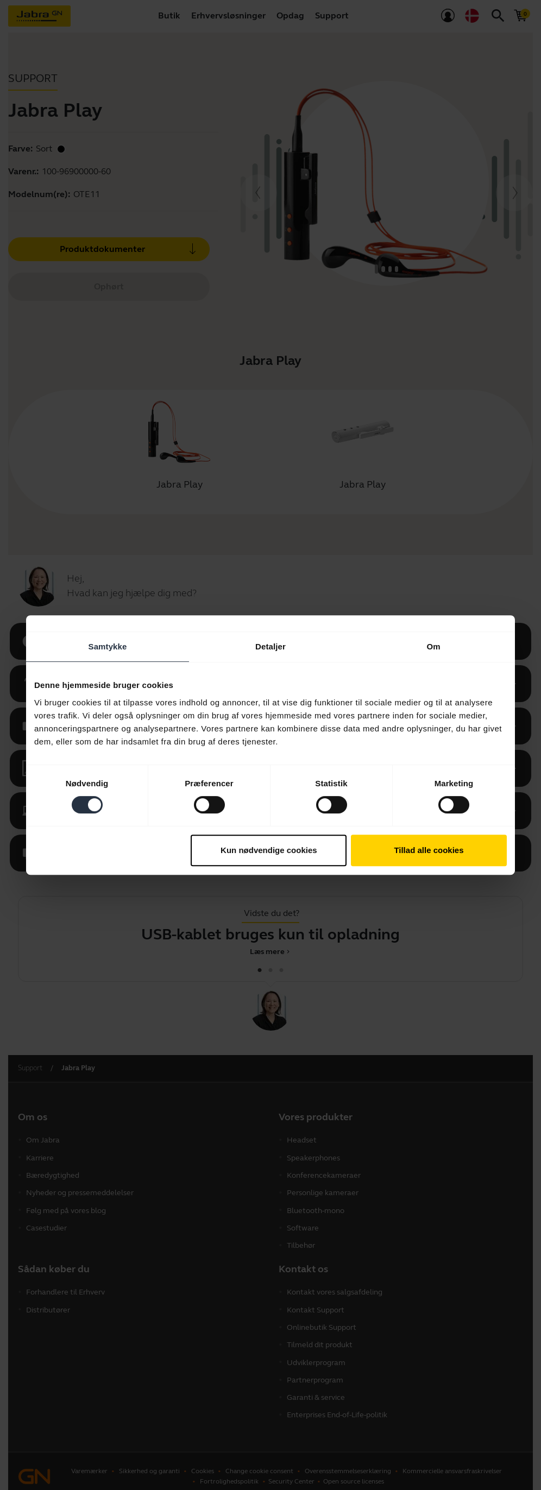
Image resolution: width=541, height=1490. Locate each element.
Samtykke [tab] (108, 646)
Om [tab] (433, 646)
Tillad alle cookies (428, 850)
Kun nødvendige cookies (269, 850)
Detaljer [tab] (270, 646)
